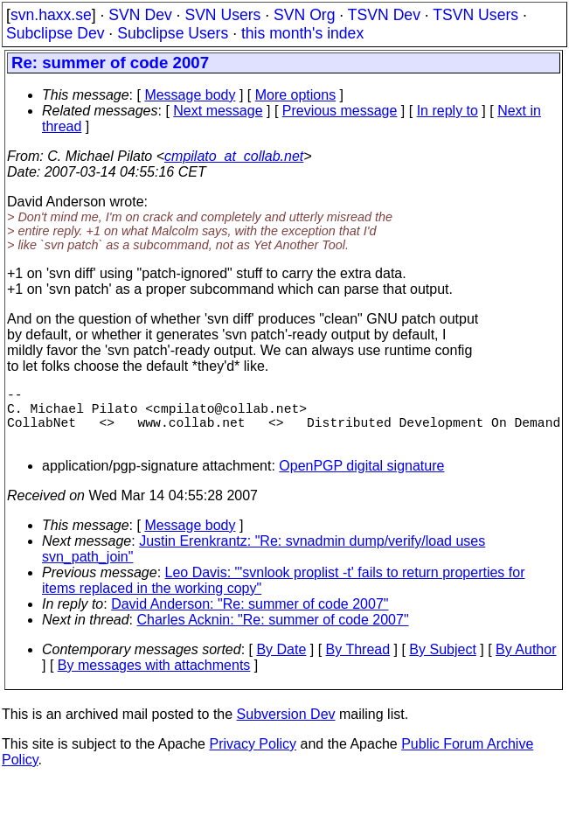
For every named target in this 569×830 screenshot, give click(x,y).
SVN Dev (139, 15)
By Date (281, 663)
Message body (189, 94)
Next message (217, 110)
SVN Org (304, 15)
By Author (526, 663)
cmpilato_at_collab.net (233, 156)
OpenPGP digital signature (361, 479)
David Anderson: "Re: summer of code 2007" (249, 617)
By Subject (442, 663)
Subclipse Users (172, 33)
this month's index (302, 33)
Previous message (340, 110)
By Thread (358, 663)
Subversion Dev (286, 728)
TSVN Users (475, 15)
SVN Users (222, 15)
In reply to (447, 110)
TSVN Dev (384, 15)
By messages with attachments (154, 679)
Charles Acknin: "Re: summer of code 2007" (273, 633)
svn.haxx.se (51, 15)
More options (296, 94)
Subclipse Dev (55, 33)
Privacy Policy (252, 757)
